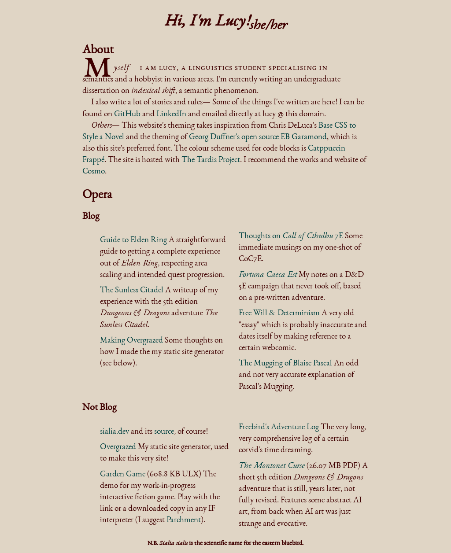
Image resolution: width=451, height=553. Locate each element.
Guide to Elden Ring (133, 240)
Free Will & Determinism (279, 313)
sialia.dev (114, 432)
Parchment (183, 520)
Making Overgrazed (131, 341)
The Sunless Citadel (131, 291)
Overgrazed (118, 447)
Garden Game (122, 475)
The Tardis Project (210, 160)
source (164, 432)
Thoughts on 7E (291, 236)
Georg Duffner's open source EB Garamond (258, 137)
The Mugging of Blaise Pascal (285, 364)
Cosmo (93, 172)
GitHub (127, 114)
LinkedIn (171, 114)
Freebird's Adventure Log (279, 427)
